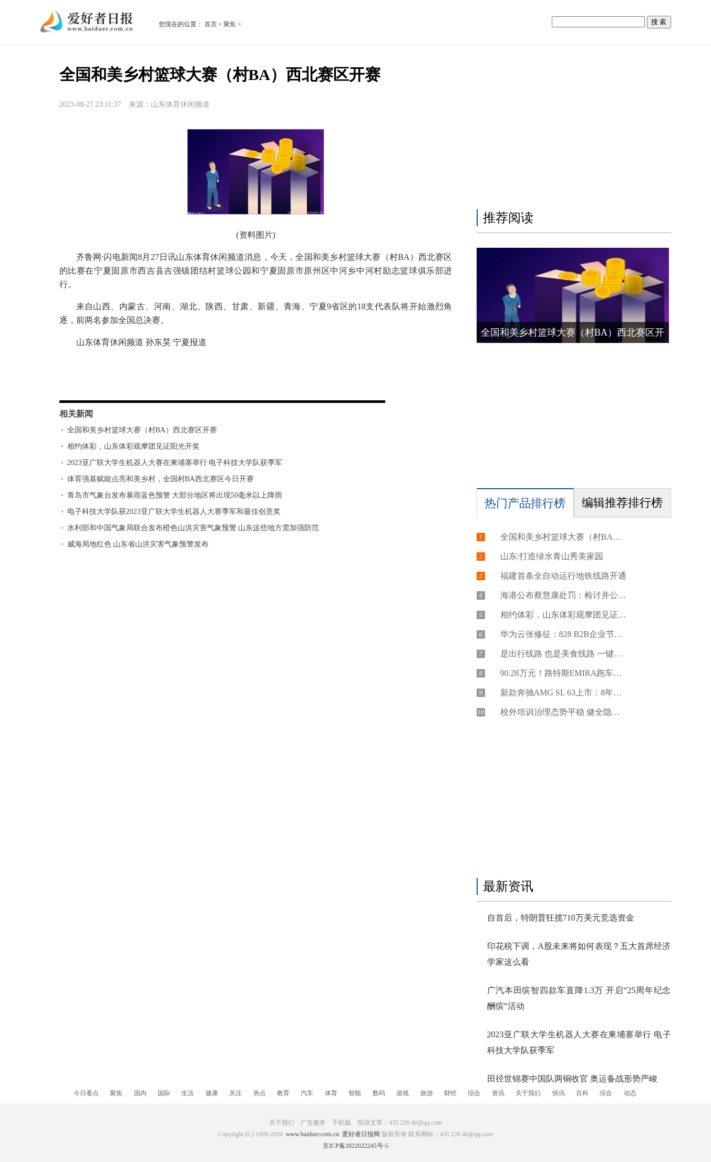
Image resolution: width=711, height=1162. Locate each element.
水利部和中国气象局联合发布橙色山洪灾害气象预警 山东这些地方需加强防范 (193, 528)
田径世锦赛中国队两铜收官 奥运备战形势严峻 (572, 1078)
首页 (210, 24)
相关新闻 (76, 413)
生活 (187, 1093)
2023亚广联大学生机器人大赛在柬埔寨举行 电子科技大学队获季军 (175, 463)
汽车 (307, 1093)
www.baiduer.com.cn (312, 1134)
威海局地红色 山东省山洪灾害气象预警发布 (138, 544)
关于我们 (528, 1093)
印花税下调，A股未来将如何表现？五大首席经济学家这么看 (579, 954)
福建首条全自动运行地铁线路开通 (563, 575)
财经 (450, 1093)
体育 (331, 1093)
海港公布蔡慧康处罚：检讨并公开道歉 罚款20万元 (563, 595)
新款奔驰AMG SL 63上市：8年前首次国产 (563, 692)
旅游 (426, 1093)
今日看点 (86, 1093)
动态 (630, 1093)
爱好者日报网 (361, 1134)
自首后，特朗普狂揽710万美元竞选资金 (560, 917)
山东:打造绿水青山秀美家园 (551, 556)
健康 (211, 1093)
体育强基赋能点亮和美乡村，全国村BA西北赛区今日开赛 (160, 479)
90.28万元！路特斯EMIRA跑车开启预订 (563, 673)
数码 (379, 1093)
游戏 (402, 1093)
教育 (283, 1093)
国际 (164, 1093)
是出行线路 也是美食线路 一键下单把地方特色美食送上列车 (563, 653)
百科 (582, 1093)
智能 (354, 1093)
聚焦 (229, 24)
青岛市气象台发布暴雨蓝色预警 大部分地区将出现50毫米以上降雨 (175, 495)
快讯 (558, 1093)
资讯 (498, 1093)
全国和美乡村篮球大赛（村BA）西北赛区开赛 (142, 430)
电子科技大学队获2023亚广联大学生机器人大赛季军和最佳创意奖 (174, 512)
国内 (140, 1093)
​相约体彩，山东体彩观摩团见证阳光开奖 (133, 446)
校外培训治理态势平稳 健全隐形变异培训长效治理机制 (563, 712)
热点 (259, 1093)
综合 (474, 1093)
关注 (235, 1093)
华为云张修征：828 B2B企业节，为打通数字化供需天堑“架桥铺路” (563, 634)
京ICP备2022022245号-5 (355, 1145)
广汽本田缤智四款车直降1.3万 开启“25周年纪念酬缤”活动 (579, 998)
